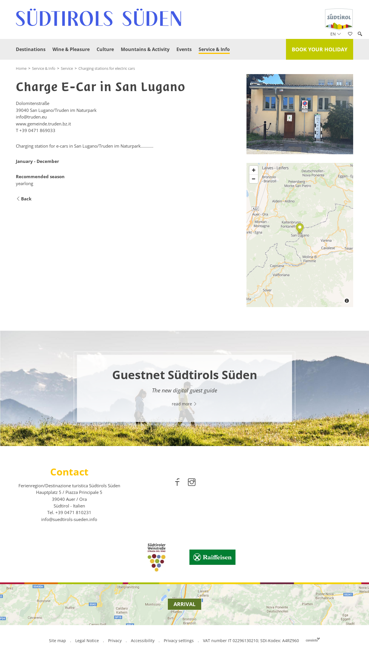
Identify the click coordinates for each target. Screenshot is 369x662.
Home (21, 68)
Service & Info (214, 49)
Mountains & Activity (145, 49)
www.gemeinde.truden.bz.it (43, 124)
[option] (184, 388)
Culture (105, 49)
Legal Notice (87, 640)
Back (23, 198)
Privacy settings (179, 640)
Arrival (184, 604)
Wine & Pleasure (71, 49)
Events (184, 49)
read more (184, 404)
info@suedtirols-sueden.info (69, 519)
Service (67, 68)
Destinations (31, 49)
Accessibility (143, 640)
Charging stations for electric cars (106, 68)
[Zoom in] (253, 170)
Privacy (115, 640)
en (335, 34)
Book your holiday (319, 49)
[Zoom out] (253, 178)
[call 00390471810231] (73, 512)
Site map (57, 640)
